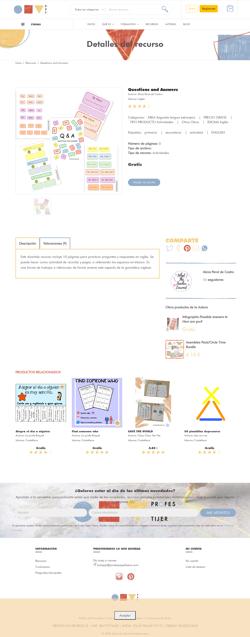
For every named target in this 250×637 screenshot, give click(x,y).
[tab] (27, 243)
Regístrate (208, 8)
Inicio (91, 24)
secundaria (173, 132)
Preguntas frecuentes (48, 573)
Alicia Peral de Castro (150, 93)
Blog (186, 24)
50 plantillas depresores (202, 431)
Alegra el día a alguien (33, 431)
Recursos (152, 24)
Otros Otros (191, 122)
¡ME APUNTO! (218, 513)
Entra (192, 8)
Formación (130, 24)
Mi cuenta (192, 561)
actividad (197, 132)
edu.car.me (200, 435)
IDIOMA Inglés (217, 122)
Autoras (170, 24)
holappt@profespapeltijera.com (117, 565)
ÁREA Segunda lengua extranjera (172, 117)
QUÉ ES (108, 24)
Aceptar (125, 615)
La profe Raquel (34, 435)
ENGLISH (218, 132)
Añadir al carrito (144, 182)
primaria (151, 132)
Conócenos (42, 567)
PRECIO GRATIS (215, 117)
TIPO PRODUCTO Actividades (152, 122)
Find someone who (85, 431)
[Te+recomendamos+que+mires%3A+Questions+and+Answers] (178, 249)
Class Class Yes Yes (149, 435)
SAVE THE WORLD (140, 431)
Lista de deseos (195, 567)
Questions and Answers (154, 89)
